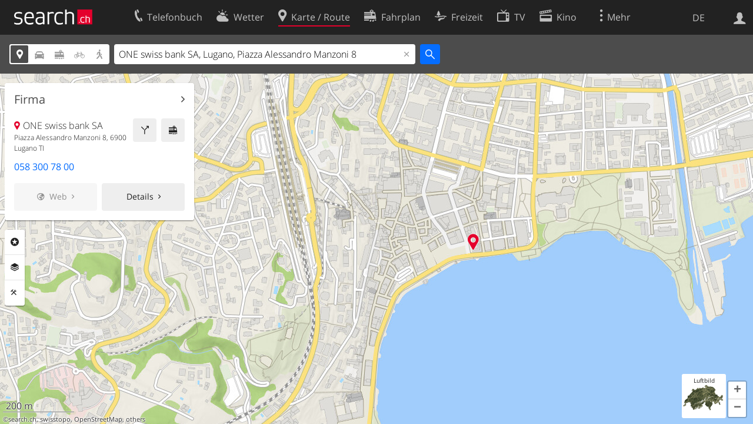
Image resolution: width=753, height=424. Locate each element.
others (135, 419)
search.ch (22, 419)
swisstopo (55, 419)
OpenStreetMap (98, 419)
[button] (737, 390)
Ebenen (15, 267)
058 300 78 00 (44, 166)
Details (140, 196)
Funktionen (15, 292)
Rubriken (15, 242)
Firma (29, 99)
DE (698, 17)
